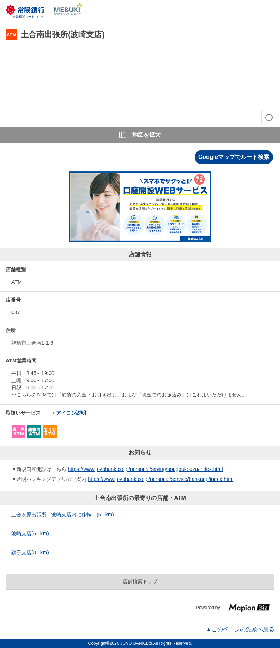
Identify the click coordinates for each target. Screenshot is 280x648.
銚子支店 (30, 552)
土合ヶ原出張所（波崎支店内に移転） (62, 514)
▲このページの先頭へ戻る (240, 629)
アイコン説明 (71, 413)
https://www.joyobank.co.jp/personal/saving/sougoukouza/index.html (145, 469)
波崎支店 (30, 533)
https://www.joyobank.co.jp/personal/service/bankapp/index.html (160, 479)
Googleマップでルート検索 (233, 157)
